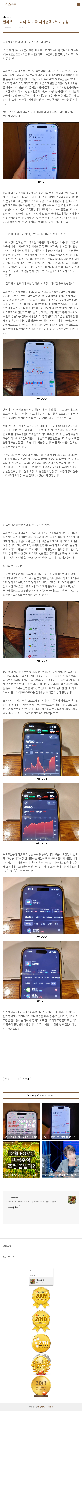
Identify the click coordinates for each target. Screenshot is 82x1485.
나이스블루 (9, 4)
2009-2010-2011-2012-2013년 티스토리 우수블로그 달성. (31, 1201)
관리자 (50, 1407)
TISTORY (41, 1407)
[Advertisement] (41, 499)
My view (32, 1275)
